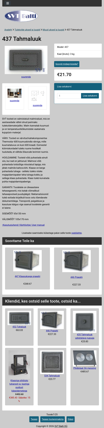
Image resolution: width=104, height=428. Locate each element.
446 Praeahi (77, 277)
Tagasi (34, 419)
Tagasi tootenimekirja (52, 419)
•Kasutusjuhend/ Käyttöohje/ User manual (23, 225)
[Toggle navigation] (8, 3)
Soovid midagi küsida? (66, 64)
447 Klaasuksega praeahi (27, 276)
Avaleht (8, 29)
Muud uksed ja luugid (53, 29)
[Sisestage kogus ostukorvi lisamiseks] (69, 95)
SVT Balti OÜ (60, 426)
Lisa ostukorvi (90, 95)
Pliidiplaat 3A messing (84, 368)
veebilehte (76, 233)
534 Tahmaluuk (52, 375)
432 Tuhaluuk (19, 326)
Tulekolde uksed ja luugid (27, 29)
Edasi (70, 419)
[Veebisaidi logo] (52, 16)
